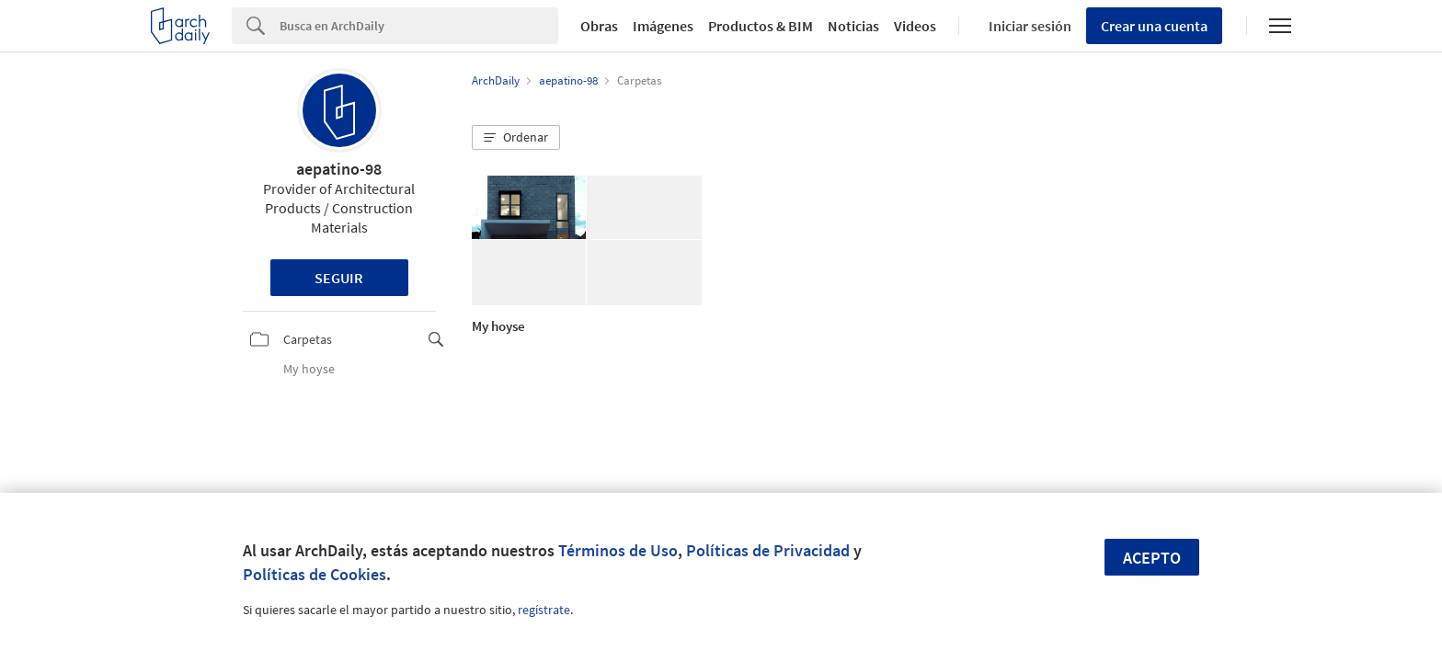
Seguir (339, 277)
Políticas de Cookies (314, 574)
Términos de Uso (618, 550)
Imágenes (663, 25)
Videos (915, 25)
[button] (516, 138)
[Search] (419, 25)
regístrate (544, 609)
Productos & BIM (760, 25)
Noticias (853, 25)
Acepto (1152, 557)
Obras (599, 25)
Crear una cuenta (1154, 26)
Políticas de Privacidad (768, 550)
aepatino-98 (339, 168)
